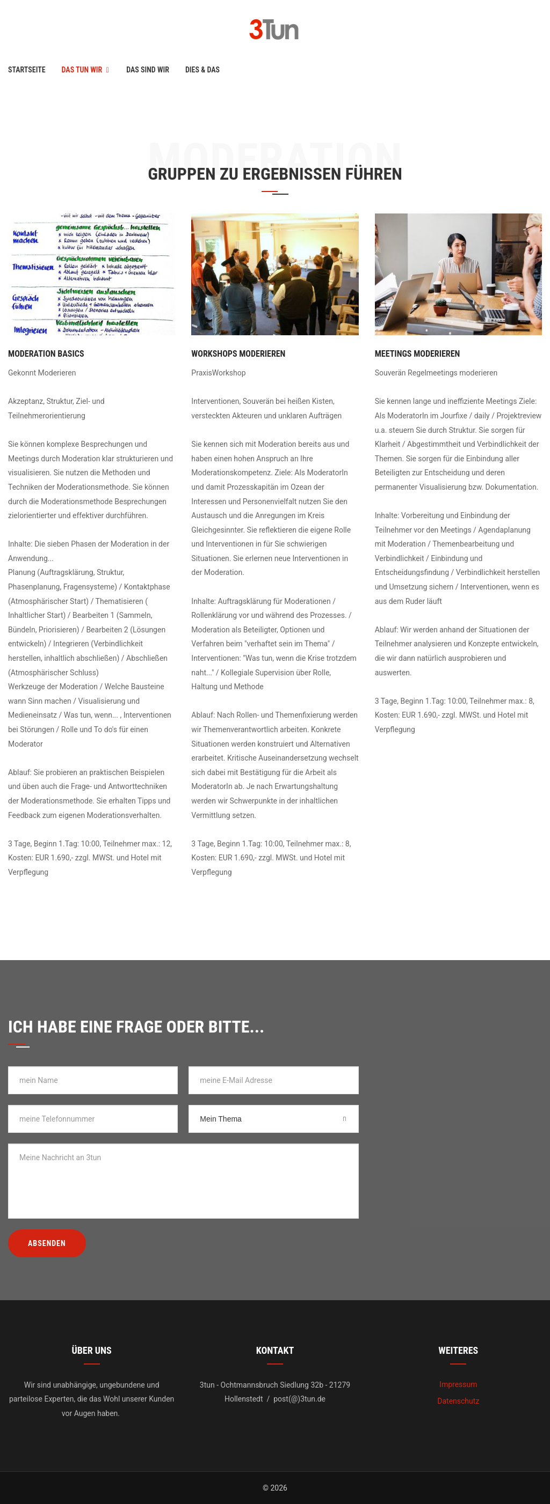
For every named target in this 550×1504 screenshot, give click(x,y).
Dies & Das (202, 69)
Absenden (47, 1243)
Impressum (458, 1384)
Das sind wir (147, 69)
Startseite (27, 69)
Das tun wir (82, 69)
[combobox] (273, 1119)
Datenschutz (458, 1401)
